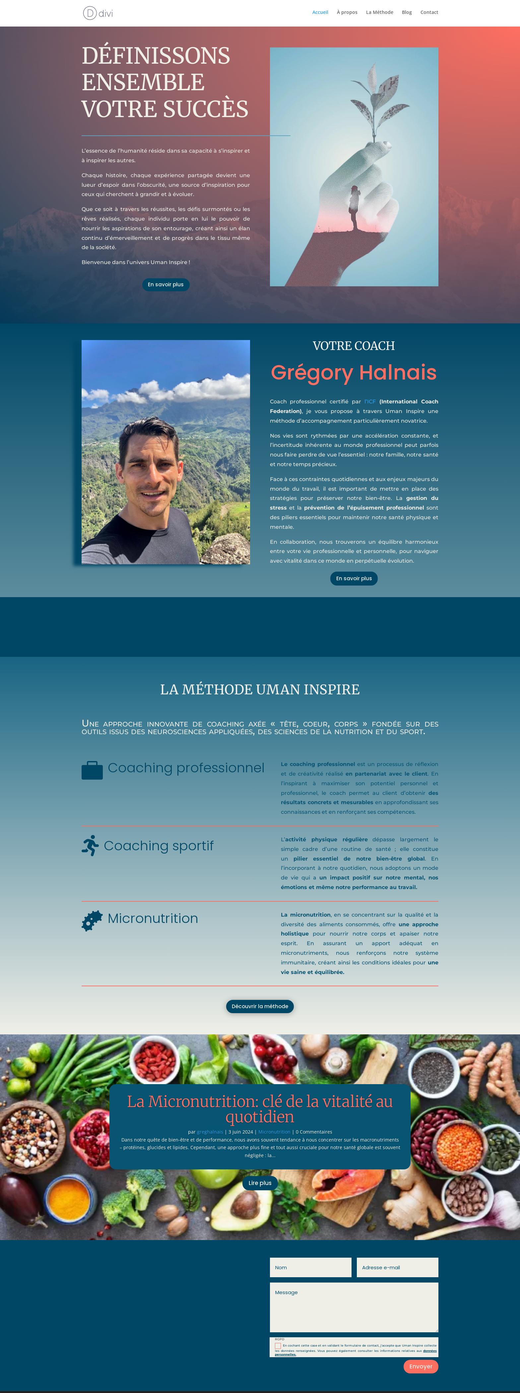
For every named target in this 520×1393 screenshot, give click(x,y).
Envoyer (421, 1368)
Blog (407, 13)
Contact (429, 13)
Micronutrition (274, 1134)
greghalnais (210, 1134)
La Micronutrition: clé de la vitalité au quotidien (260, 1111)
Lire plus (260, 1185)
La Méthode (379, 13)
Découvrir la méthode (260, 1008)
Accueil (320, 13)
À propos (347, 13)
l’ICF (370, 401)
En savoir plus (166, 285)
